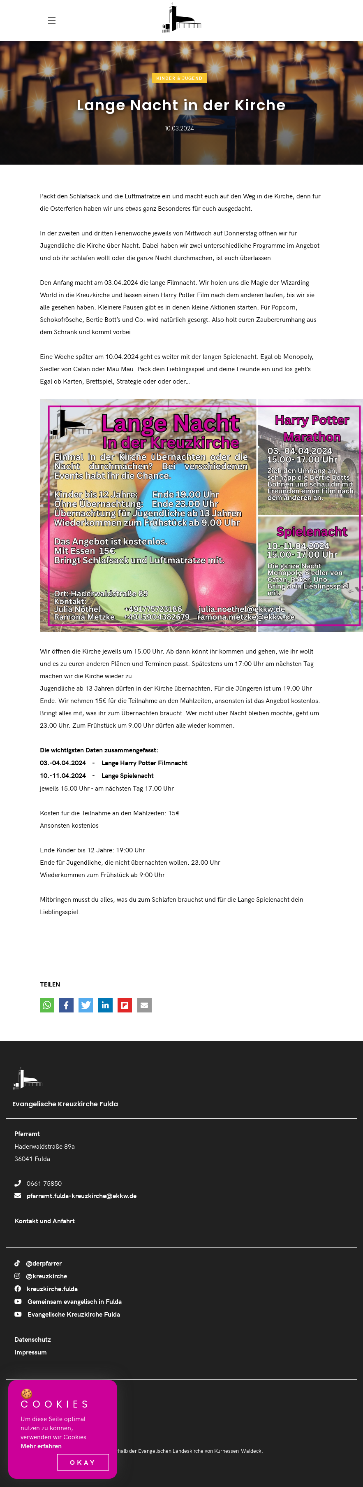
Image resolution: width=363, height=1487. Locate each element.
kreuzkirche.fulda (46, 1288)
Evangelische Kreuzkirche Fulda (67, 1314)
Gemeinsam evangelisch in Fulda (68, 1301)
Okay (83, 1462)
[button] (47, 1005)
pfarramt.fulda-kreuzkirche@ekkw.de (81, 1195)
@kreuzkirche (40, 1275)
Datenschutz (32, 1339)
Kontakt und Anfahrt (44, 1220)
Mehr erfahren (41, 1445)
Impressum (30, 1351)
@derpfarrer (38, 1263)
